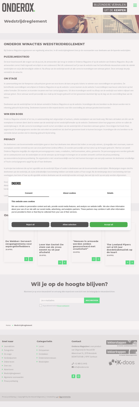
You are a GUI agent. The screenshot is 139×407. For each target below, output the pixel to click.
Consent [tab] (28, 193)
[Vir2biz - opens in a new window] (124, 183)
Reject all (30, 225)
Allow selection (69, 225)
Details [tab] (110, 193)
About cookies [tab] (69, 193)
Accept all (108, 225)
